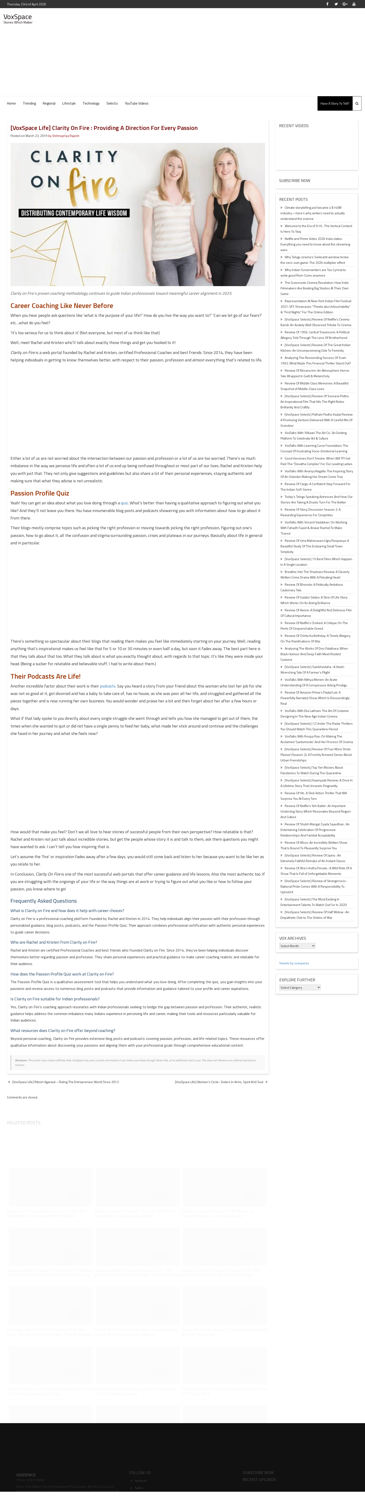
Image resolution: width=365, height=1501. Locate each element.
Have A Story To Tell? (335, 103)
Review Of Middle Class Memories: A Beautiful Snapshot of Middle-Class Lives (314, 386)
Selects (112, 103)
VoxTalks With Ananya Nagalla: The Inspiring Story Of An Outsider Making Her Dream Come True (317, 474)
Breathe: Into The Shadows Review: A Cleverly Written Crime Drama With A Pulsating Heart (315, 574)
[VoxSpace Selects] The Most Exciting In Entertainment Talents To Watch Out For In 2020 (314, 902)
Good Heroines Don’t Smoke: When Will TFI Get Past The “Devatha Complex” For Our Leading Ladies (316, 461)
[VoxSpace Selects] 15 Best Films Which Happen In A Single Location (316, 561)
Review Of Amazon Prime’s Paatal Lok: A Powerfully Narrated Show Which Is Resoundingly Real (315, 698)
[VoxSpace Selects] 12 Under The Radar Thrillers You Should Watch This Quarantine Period (317, 726)
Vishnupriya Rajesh (65, 135)
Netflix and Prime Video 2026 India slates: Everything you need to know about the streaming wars (315, 244)
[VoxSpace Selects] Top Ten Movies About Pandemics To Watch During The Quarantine (312, 770)
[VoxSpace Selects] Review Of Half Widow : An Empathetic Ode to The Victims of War (315, 914)
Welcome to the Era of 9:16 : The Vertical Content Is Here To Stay (316, 228)
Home (11, 103)
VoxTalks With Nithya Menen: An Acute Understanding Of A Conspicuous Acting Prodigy (314, 682)
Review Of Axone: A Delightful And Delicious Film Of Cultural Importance (316, 613)
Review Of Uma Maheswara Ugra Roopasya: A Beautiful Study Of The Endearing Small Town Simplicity (315, 546)
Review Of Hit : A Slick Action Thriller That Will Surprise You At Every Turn (314, 795)
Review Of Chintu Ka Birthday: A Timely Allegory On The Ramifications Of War (316, 638)
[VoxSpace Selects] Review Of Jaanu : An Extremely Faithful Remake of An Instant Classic (313, 858)
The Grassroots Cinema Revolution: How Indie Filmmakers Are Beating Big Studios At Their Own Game (315, 288)
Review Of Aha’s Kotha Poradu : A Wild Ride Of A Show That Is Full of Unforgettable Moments (316, 871)
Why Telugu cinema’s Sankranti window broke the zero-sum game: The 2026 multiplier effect (315, 260)
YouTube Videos (137, 103)
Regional (49, 103)
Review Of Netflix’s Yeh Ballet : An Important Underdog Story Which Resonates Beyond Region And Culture (316, 811)
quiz (124, 503)
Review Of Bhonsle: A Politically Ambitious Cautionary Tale (312, 587)
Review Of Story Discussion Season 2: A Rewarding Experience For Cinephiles (311, 512)
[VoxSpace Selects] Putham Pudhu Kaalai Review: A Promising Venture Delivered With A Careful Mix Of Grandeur (317, 420)
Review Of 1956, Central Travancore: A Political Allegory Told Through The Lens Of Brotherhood (315, 335)
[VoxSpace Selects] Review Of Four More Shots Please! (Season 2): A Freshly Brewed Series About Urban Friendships (316, 755)
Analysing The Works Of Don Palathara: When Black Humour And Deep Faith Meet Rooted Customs (314, 654)
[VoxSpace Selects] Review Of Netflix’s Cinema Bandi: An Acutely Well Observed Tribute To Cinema (316, 322)
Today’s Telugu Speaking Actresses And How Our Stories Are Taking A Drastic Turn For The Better (317, 499)
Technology (91, 103)
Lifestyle (69, 103)
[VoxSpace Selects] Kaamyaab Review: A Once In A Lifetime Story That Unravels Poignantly (317, 783)
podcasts (107, 686)
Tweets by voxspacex (294, 963)
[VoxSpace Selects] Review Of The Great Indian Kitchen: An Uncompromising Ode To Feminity (316, 347)
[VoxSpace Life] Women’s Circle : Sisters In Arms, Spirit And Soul (219, 1081)
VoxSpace (17, 16)
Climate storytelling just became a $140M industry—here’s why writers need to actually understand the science (313, 213)
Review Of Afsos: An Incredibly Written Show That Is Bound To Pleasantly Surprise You (314, 845)
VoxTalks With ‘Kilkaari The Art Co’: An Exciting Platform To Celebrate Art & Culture (314, 435)
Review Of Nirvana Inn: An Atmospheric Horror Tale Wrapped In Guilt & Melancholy (315, 373)
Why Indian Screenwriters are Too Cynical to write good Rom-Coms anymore (313, 272)
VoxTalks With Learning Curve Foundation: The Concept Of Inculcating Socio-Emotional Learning (314, 448)
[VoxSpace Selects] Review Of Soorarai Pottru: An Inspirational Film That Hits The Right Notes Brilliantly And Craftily (315, 401)
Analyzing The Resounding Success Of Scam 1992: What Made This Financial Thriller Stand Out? (316, 360)
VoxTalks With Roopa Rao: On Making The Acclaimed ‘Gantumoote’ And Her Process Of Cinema (317, 739)
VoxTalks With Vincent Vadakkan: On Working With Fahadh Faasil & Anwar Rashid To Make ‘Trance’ (314, 528)
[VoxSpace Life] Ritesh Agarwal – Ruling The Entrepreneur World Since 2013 (63, 1081)
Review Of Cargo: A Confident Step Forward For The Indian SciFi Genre (316, 486)
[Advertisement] (182, 61)
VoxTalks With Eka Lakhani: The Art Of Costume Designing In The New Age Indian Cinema (315, 713)
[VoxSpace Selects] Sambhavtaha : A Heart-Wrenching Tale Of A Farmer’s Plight (313, 669)
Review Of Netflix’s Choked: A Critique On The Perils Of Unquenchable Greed (314, 625)
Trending (29, 103)
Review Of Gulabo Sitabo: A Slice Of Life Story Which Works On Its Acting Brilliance (314, 600)
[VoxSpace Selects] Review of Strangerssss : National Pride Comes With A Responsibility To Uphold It (314, 886)
